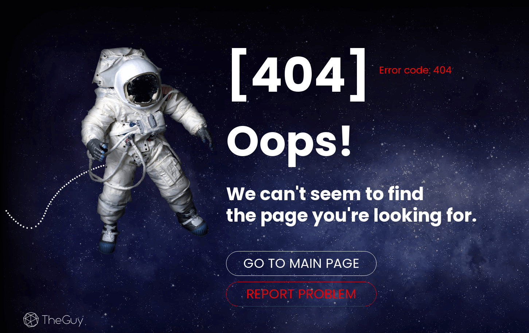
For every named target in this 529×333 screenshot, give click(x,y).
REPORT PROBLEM (301, 294)
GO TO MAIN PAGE (301, 263)
